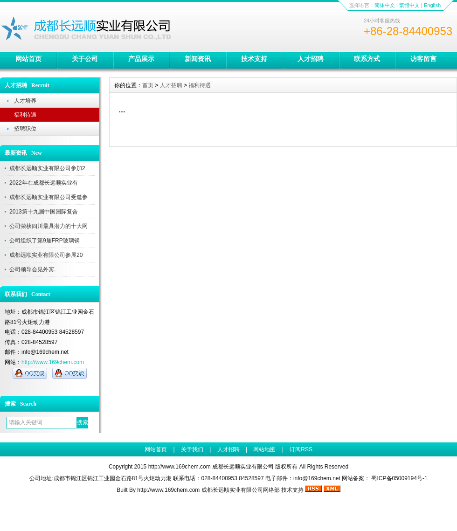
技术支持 (254, 58)
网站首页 (28, 58)
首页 (147, 85)
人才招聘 (311, 58)
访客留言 (423, 58)
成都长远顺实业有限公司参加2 (47, 168)
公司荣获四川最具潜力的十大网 (48, 226)
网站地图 (264, 449)
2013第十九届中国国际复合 (43, 211)
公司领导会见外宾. (32, 269)
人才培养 (25, 100)
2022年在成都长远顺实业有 (43, 182)
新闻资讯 (198, 58)
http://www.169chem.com (52, 362)
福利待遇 (25, 114)
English (432, 5)
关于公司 (85, 58)
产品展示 (141, 58)
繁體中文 (409, 5)
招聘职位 (25, 128)
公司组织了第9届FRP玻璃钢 (44, 240)
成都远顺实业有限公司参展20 (46, 255)
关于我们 (192, 449)
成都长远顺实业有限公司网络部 (240, 490)
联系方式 (367, 58)
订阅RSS (301, 449)
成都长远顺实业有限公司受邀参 (48, 197)
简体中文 (384, 5)
